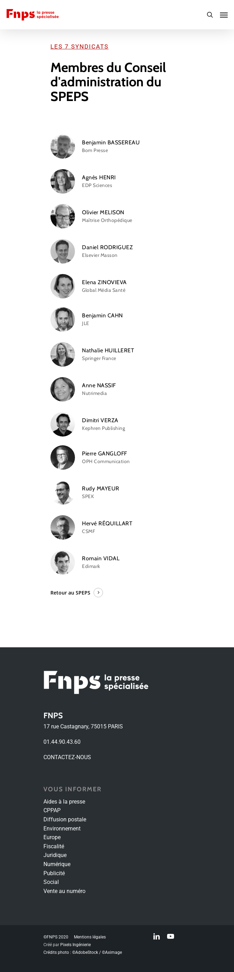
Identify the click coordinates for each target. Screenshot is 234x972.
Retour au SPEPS (70, 592)
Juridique (55, 855)
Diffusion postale (64, 819)
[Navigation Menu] (224, 14)
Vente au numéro (64, 891)
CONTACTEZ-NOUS (67, 757)
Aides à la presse (64, 801)
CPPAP (52, 810)
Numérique (56, 864)
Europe (52, 837)
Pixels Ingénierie (75, 944)
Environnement (62, 828)
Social (51, 882)
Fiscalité (53, 846)
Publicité (54, 873)
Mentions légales (90, 937)
